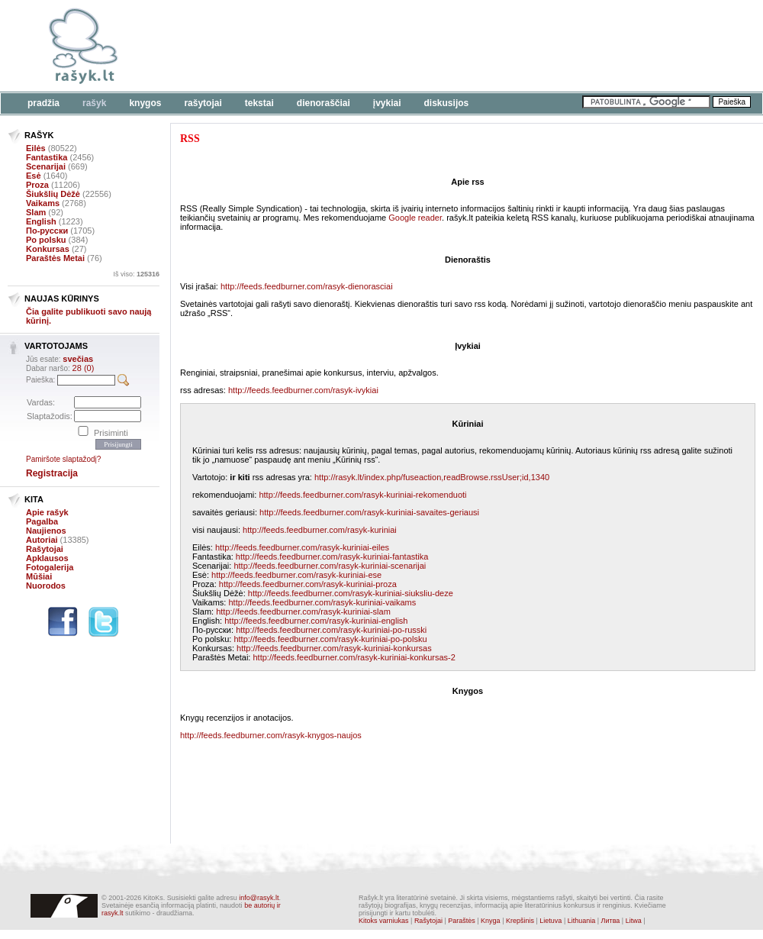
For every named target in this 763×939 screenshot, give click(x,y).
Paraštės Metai (55, 258)
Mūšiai (39, 576)
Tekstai (259, 103)
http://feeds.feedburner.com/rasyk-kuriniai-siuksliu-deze (350, 593)
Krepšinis (520, 920)
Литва (610, 920)
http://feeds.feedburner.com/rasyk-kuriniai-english (315, 620)
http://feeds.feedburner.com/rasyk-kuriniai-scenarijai (329, 565)
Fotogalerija (49, 567)
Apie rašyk (47, 512)
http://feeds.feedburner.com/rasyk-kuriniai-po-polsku (330, 639)
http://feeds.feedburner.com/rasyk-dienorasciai (307, 286)
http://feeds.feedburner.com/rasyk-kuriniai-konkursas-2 (354, 657)
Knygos (145, 103)
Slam (36, 212)
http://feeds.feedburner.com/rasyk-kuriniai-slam (303, 611)
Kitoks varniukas (384, 920)
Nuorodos (46, 585)
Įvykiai (387, 103)
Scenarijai (46, 166)
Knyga (491, 920)
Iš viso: (136, 274)
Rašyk (94, 103)
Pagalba (42, 521)
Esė (33, 175)
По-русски (47, 230)
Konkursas (47, 248)
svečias (78, 358)
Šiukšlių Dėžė (53, 193)
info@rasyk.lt (258, 898)
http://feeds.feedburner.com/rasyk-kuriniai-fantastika (332, 556)
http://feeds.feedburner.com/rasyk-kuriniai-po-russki (331, 629)
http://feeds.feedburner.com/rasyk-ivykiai (303, 390)
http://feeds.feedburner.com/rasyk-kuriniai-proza (308, 584)
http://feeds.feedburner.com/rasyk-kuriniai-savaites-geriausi (369, 512)
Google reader (415, 217)
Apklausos (47, 558)
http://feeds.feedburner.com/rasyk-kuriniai (320, 529)
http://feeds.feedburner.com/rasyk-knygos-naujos (271, 735)
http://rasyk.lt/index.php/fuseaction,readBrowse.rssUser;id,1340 (431, 477)
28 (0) (83, 368)
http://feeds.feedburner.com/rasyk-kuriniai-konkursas (334, 648)
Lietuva (550, 920)
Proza (37, 184)
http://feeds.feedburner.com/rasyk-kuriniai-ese (296, 574)
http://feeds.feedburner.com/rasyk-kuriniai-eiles (302, 547)
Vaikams (43, 203)
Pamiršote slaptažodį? (63, 459)
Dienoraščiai (323, 103)
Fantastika (46, 157)
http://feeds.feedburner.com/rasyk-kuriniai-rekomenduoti (362, 494)
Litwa (634, 920)
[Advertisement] (261, 84)
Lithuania (582, 920)
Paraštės (461, 920)
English (41, 221)
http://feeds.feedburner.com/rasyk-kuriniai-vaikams (322, 602)
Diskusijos (446, 103)
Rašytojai (202, 103)
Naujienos (46, 530)
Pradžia (43, 103)
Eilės (36, 148)
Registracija (52, 473)
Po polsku (46, 239)
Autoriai (42, 539)
